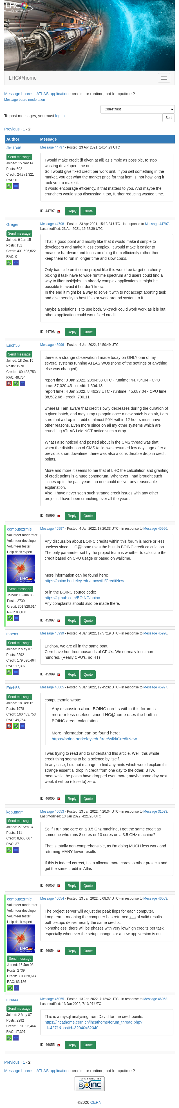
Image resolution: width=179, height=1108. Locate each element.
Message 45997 (52, 529)
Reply (72, 211)
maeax (12, 634)
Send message (19, 157)
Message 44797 (52, 147)
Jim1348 (13, 148)
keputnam (15, 812)
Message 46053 (52, 811)
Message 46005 (52, 687)
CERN (96, 1102)
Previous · (13, 129)
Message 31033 (155, 811)
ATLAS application (52, 93)
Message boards (18, 93)
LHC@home (23, 78)
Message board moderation (24, 100)
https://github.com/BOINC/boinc (72, 598)
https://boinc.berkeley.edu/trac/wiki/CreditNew (84, 581)
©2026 (89, 1102)
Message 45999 (52, 633)
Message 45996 (52, 345)
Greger (12, 224)
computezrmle (19, 529)
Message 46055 (52, 999)
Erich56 (13, 345)
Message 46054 (52, 898)
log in (59, 116)
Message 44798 (52, 224)
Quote (88, 211)
